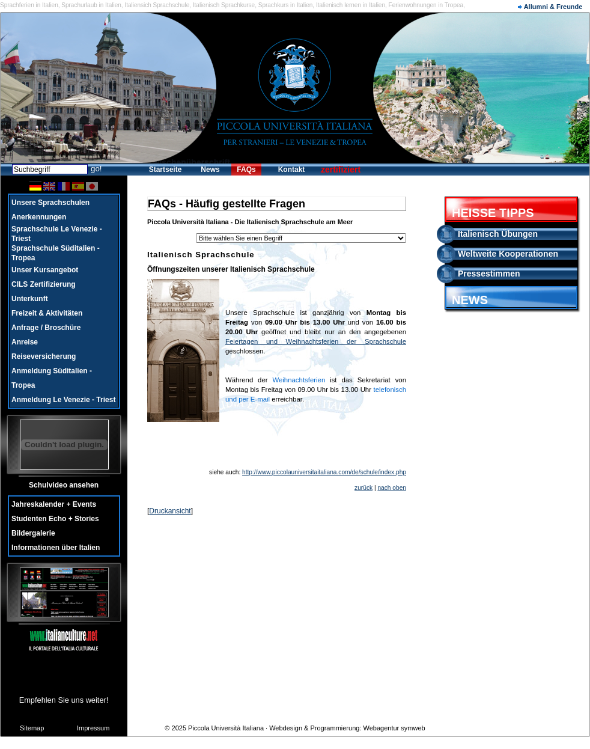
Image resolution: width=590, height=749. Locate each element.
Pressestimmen (489, 273)
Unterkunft (29, 299)
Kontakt (291, 169)
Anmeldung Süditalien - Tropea (51, 378)
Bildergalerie (33, 533)
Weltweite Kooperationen (508, 253)
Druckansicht (169, 511)
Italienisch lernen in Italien (350, 5)
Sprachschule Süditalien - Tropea (55, 253)
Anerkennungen (38, 217)
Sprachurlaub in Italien (91, 5)
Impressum (93, 728)
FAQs (246, 169)
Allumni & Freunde (550, 6)
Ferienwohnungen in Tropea (426, 5)
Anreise (24, 342)
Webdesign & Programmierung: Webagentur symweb (347, 728)
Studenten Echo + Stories (55, 519)
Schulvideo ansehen (64, 485)
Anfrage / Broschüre (46, 327)
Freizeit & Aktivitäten (46, 313)
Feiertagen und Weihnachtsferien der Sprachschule (315, 341)
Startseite (165, 169)
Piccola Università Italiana (226, 728)
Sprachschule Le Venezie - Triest (56, 234)
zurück (363, 488)
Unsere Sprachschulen (50, 202)
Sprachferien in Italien (29, 5)
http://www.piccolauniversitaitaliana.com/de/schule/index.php (324, 472)
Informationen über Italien (55, 547)
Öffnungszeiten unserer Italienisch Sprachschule (231, 269)
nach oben (391, 488)
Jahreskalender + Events (53, 504)
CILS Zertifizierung (43, 284)
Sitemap (32, 728)
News (210, 169)
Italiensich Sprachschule (156, 5)
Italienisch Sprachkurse (224, 5)
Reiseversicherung (43, 356)
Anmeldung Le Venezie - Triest (63, 400)
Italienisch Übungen (498, 234)
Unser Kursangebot (44, 270)
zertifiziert (340, 169)
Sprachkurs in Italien (285, 5)
